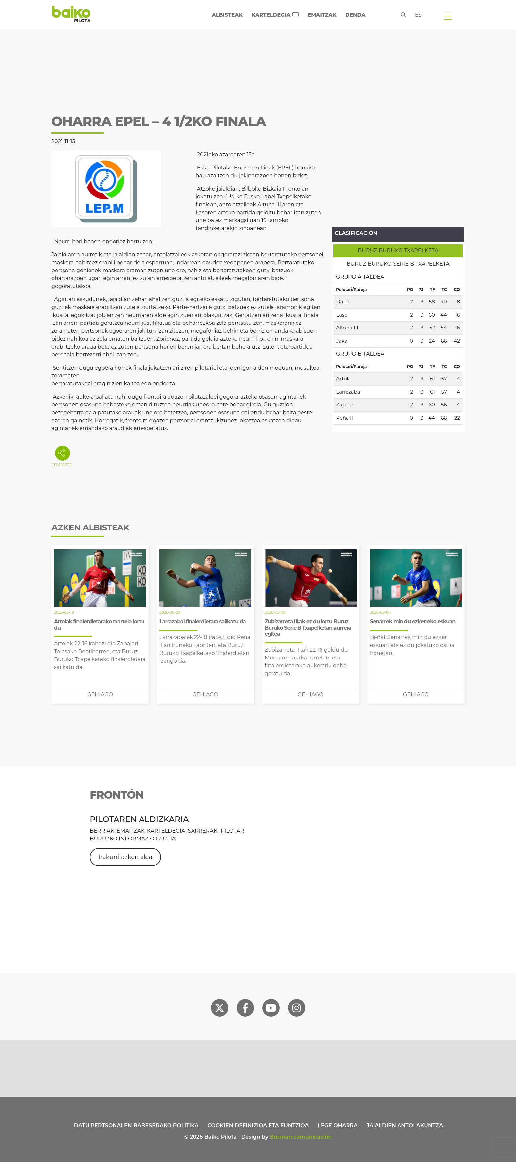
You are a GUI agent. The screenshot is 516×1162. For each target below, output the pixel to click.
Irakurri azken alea (125, 857)
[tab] (398, 250)
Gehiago (100, 694)
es (418, 15)
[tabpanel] (398, 348)
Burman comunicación (301, 1137)
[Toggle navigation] (448, 16)
